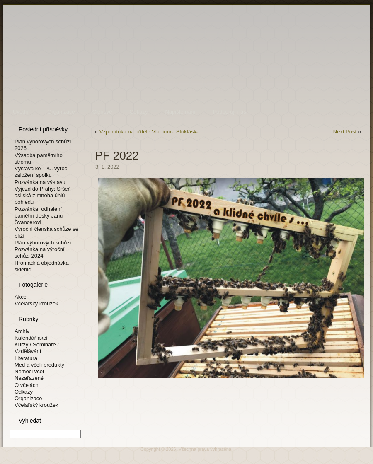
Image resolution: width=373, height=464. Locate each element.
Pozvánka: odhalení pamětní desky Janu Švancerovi (39, 216)
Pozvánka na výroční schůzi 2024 (40, 252)
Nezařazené (29, 378)
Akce (21, 297)
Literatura (26, 358)
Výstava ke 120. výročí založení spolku (42, 171)
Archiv (22, 331)
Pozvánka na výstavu (40, 182)
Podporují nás (229, 112)
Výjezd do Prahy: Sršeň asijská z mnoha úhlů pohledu (43, 195)
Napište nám (180, 112)
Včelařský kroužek (36, 303)
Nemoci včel (29, 371)
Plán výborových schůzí (43, 242)
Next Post (344, 131)
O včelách (27, 385)
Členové (102, 112)
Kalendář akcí (31, 338)
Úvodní (21, 112)
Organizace (61, 112)
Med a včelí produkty (39, 365)
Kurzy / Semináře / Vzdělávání (37, 347)
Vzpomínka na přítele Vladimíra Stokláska (149, 131)
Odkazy (138, 112)
